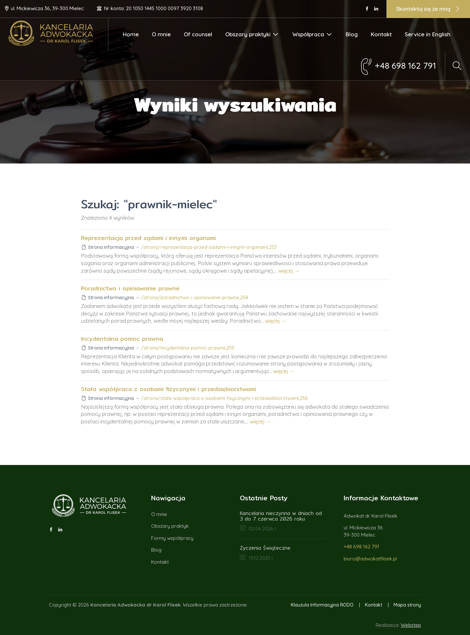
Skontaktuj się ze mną (428, 9)
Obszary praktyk (170, 526)
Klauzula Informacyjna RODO (322, 605)
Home (131, 34)
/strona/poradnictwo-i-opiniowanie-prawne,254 (194, 297)
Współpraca (312, 34)
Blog (352, 34)
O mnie (161, 34)
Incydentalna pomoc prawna (122, 338)
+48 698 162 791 (361, 546)
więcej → (289, 270)
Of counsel (198, 34)
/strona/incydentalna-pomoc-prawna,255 (187, 348)
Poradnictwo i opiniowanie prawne (130, 288)
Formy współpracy (172, 538)
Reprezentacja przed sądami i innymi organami (148, 238)
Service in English (427, 34)
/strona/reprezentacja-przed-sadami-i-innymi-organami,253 (209, 247)
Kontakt (381, 34)
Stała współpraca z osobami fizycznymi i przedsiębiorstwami (168, 389)
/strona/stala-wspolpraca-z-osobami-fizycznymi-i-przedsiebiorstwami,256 (224, 398)
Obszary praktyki (252, 34)
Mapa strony (407, 605)
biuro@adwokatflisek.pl (370, 559)
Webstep (411, 625)
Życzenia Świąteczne (265, 548)
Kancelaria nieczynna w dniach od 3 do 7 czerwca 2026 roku (281, 516)
